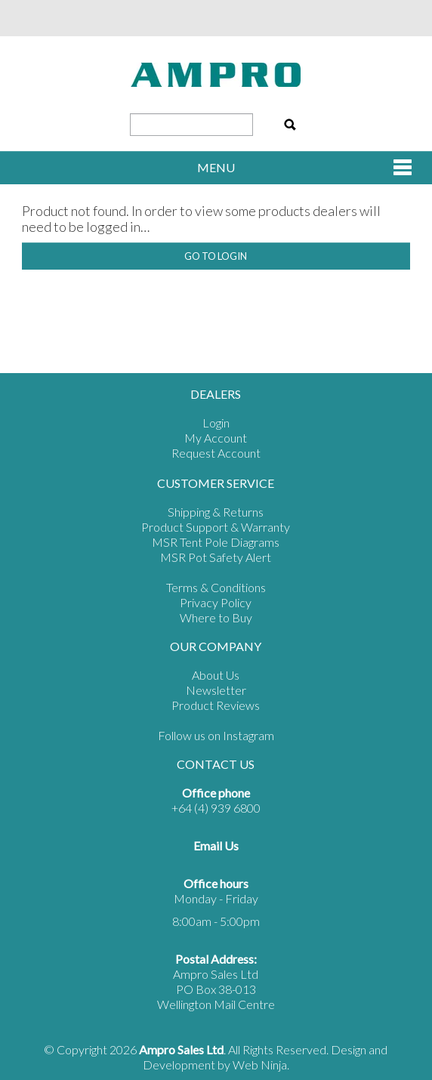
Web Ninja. (261, 1064)
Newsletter (216, 690)
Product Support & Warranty (215, 527)
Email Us (216, 845)
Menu (216, 167)
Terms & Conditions (216, 587)
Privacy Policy (215, 602)
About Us (215, 675)
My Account (215, 437)
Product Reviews (215, 705)
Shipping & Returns (216, 512)
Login (216, 422)
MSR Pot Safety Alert (215, 557)
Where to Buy (216, 617)
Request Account (216, 453)
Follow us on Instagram (216, 735)
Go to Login (215, 256)
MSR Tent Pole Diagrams (215, 542)
